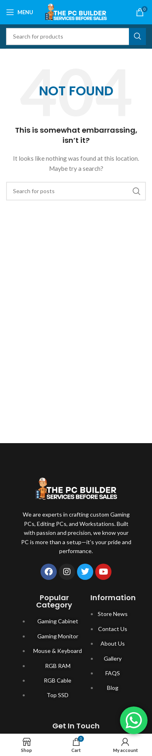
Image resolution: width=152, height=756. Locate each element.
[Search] (76, 36)
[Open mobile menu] (19, 12)
